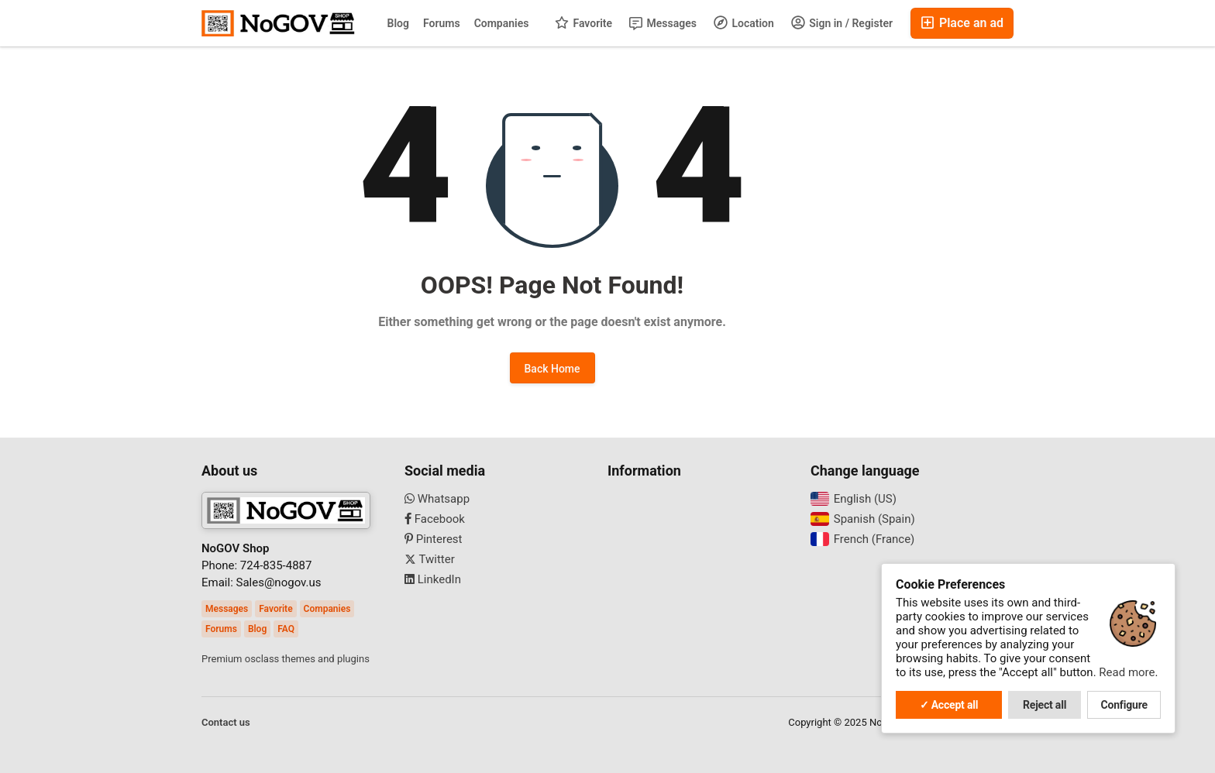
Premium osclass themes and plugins (285, 659)
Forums (441, 23)
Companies (501, 23)
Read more (1127, 672)
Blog (398, 23)
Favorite (583, 22)
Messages (663, 23)
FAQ (285, 629)
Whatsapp (437, 499)
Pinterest (433, 539)
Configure (1124, 705)
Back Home (552, 368)
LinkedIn (432, 579)
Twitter (429, 559)
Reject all (1044, 705)
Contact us (225, 722)
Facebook (434, 519)
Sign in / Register (842, 22)
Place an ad (962, 22)
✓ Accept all (949, 705)
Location (744, 22)
